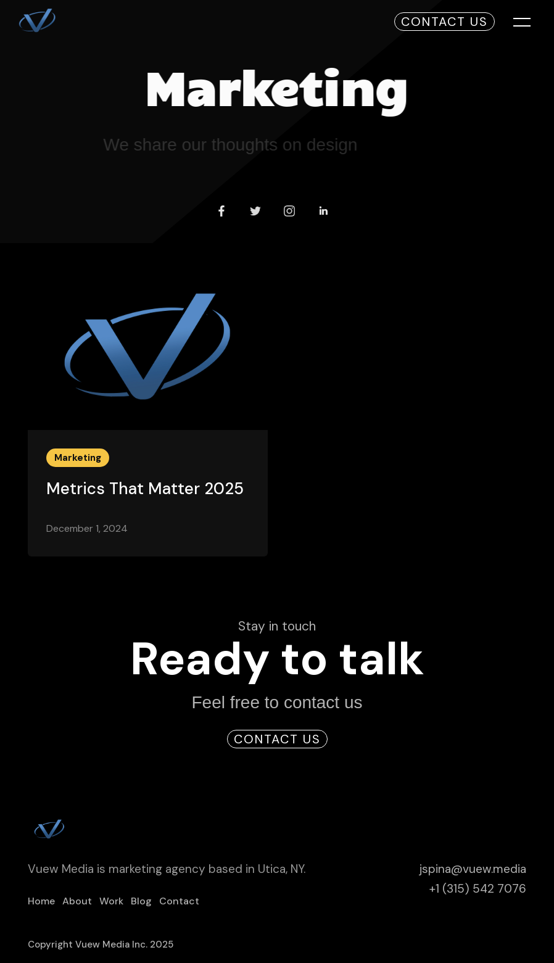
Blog (141, 901)
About (77, 901)
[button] (513, 21)
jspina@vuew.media (472, 869)
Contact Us (444, 22)
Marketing (77, 458)
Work (111, 901)
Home (41, 901)
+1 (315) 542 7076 (477, 889)
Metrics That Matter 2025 (145, 488)
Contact (179, 901)
